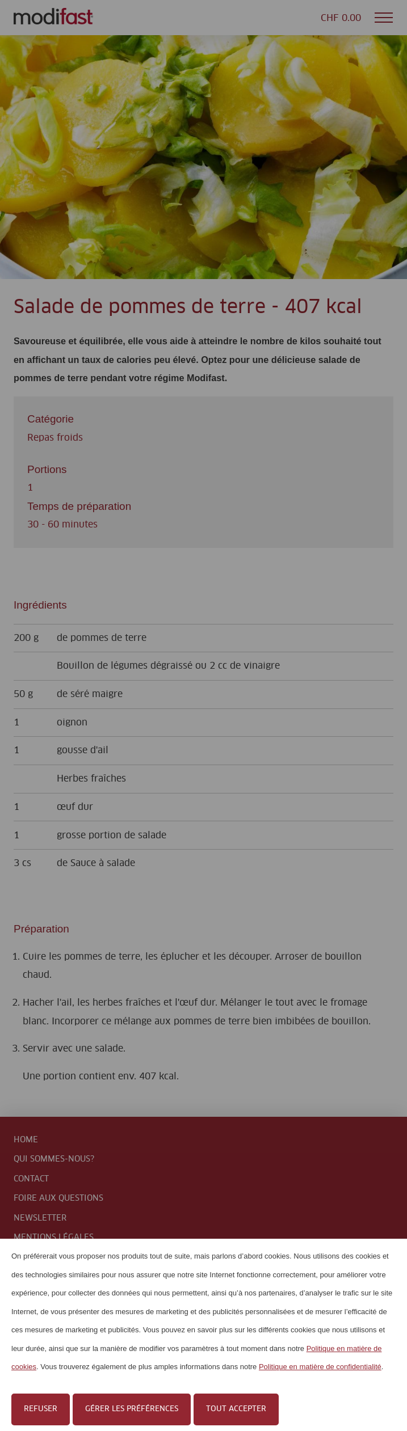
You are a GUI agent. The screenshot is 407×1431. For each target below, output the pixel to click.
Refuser (40, 1409)
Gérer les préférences (131, 1409)
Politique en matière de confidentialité (320, 1366)
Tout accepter (236, 1409)
